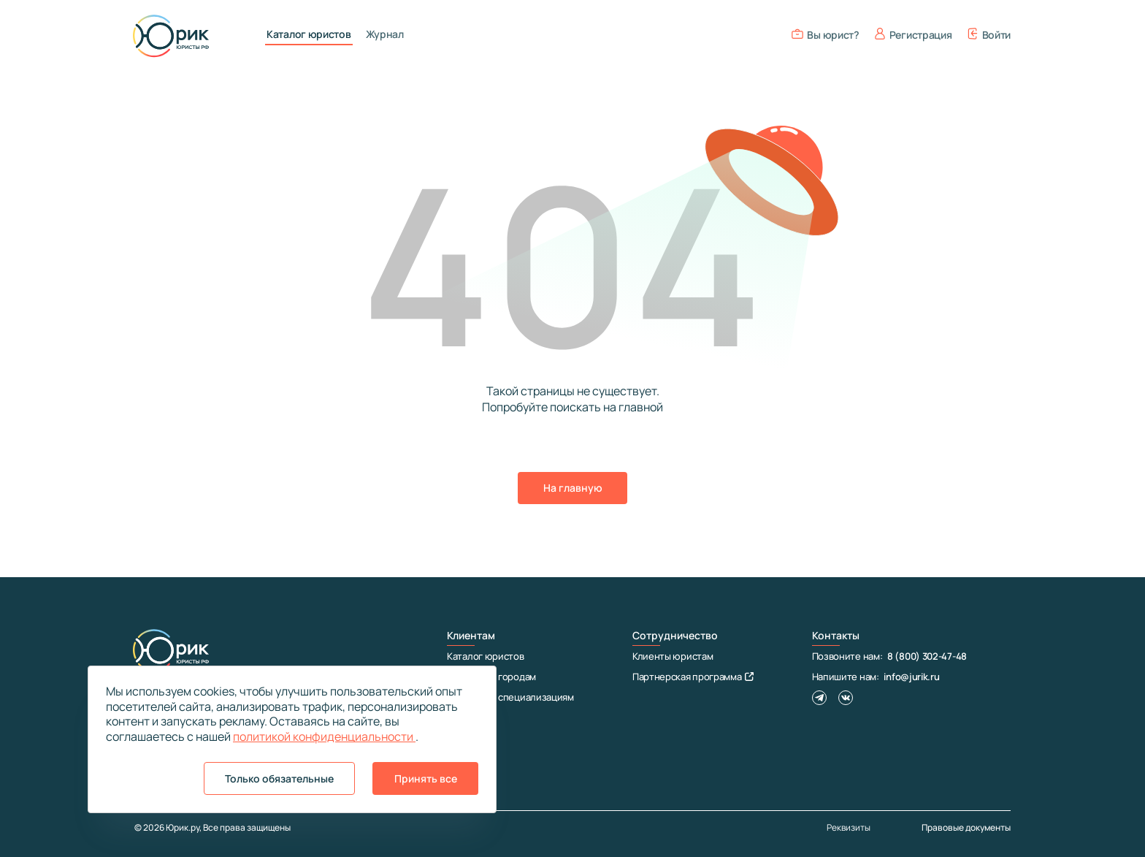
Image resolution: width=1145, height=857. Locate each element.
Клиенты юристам (672, 656)
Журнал (385, 34)
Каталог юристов (309, 34)
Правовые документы (966, 827)
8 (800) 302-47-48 (927, 656)
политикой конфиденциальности (324, 736)
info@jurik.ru (911, 676)
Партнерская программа (693, 676)
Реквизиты (848, 828)
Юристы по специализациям (510, 697)
